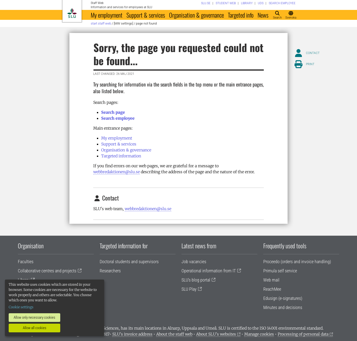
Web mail (271, 280)
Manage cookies (259, 334)
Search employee (118, 118)
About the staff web (174, 334)
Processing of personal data (303, 334)
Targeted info (241, 14)
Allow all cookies (34, 328)
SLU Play (189, 289)
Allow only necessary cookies (34, 317)
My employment (106, 14)
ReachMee (272, 289)
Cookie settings (21, 307)
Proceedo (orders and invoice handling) (297, 261)
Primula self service (280, 270)
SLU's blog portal (195, 280)
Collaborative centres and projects (47, 270)
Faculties (25, 261)
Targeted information (121, 155)
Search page (113, 112)
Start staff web (101, 23)
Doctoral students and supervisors (129, 261)
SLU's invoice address (132, 334)
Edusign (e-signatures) (282, 298)
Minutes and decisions (282, 307)
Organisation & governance (196, 14)
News (263, 14)
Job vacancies (193, 261)
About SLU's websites (216, 334)
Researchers (110, 270)
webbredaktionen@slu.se (116, 171)
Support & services (145, 14)
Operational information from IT (208, 270)
